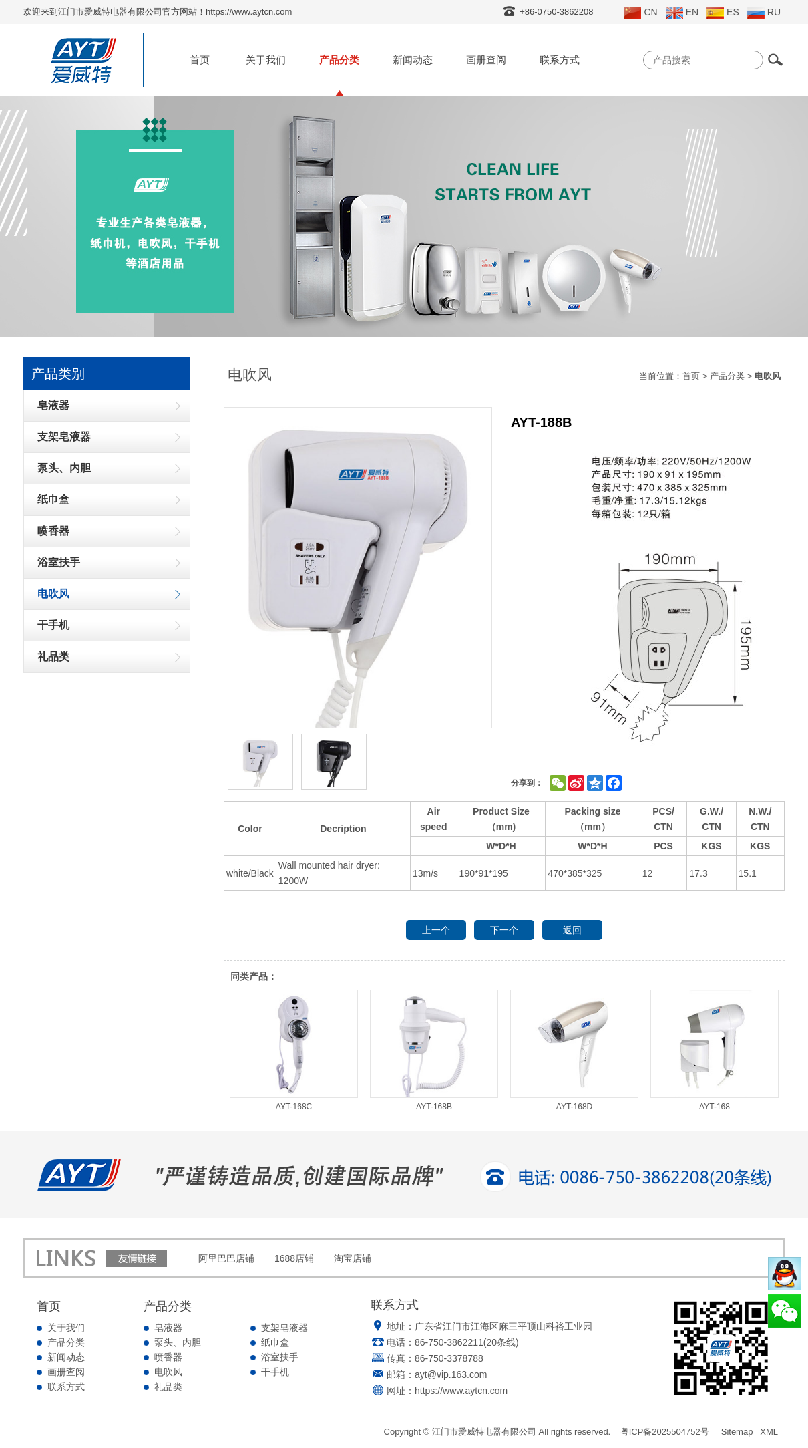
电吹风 (168, 1371)
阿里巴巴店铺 (226, 1258)
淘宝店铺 (352, 1258)
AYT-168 (714, 1050)
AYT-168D (574, 1050)
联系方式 (560, 59)
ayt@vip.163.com (451, 1374)
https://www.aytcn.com (461, 1390)
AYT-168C (294, 1050)
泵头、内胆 (177, 1342)
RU (764, 13)
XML (769, 1432)
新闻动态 (413, 59)
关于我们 (266, 59)
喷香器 (168, 1357)
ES (722, 13)
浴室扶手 (279, 1357)
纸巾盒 (275, 1342)
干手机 (275, 1371)
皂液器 (168, 1327)
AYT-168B (434, 1050)
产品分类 (339, 59)
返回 (572, 930)
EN (682, 13)
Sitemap (737, 1432)
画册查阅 (486, 59)
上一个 (436, 930)
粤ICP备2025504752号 (664, 1432)
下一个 (504, 930)
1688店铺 (294, 1258)
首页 (200, 59)
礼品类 (168, 1386)
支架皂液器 (284, 1327)
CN (640, 13)
